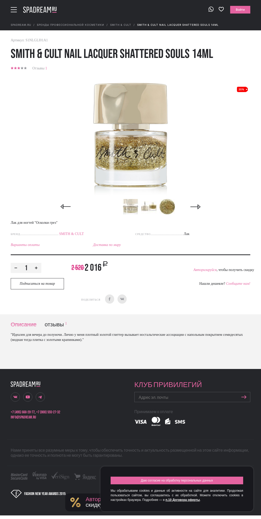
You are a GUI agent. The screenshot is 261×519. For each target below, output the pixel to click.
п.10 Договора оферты (182, 500)
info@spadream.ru (23, 417)
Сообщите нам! (238, 284)
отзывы (56, 324)
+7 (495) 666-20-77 (23, 412)
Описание (23, 324)
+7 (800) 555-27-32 (48, 412)
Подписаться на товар (37, 284)
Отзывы (39, 68)
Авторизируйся (205, 270)
